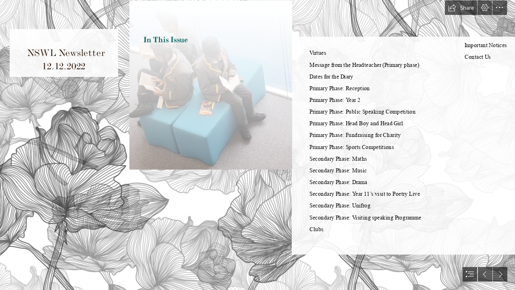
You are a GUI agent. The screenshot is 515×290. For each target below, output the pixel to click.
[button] (461, 7)
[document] (257, 145)
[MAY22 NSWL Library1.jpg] (210, 145)
